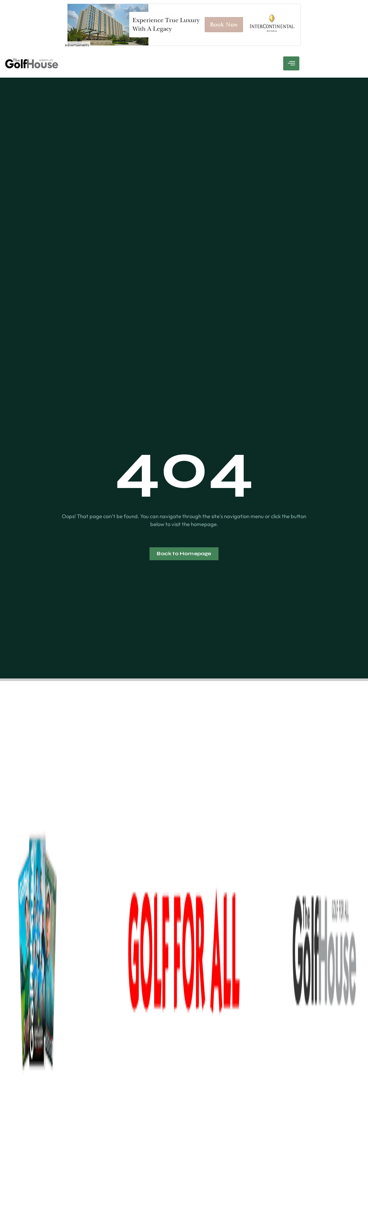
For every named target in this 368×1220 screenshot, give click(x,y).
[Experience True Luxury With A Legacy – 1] (184, 43)
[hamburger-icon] (291, 63)
